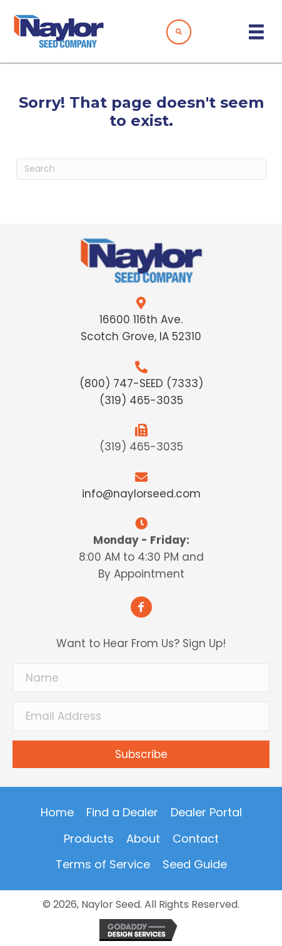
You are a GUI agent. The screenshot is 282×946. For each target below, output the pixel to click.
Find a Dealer (122, 812)
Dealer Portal (206, 812)
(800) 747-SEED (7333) (141, 383)
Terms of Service (103, 864)
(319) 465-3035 (141, 400)
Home (57, 812)
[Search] (141, 169)
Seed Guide (195, 864)
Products (89, 839)
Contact (196, 839)
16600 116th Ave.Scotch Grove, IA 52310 (141, 328)
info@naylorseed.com (141, 493)
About (143, 839)
